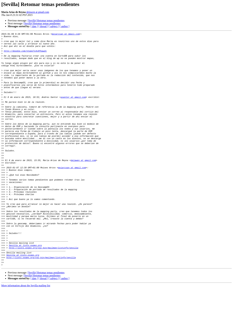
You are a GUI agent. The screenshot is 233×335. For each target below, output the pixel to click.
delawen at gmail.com (37, 12)
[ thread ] (43, 26)
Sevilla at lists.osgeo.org (25, 288)
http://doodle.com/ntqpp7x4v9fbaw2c (25, 54)
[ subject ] (54, 26)
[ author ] (64, 26)
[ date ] (34, 26)
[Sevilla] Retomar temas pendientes (46, 20)
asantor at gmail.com (73, 110)
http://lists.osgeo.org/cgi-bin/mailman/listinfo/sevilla (43, 290)
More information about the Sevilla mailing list (25, 332)
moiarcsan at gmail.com (66, 34)
